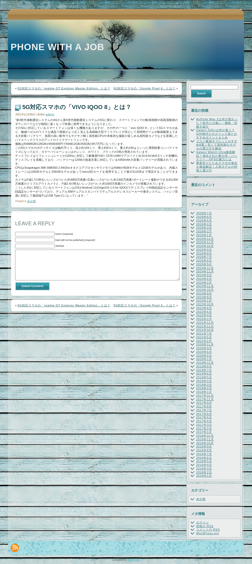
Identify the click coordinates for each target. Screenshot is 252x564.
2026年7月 (204, 213)
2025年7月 (204, 256)
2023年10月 (205, 289)
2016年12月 (205, 435)
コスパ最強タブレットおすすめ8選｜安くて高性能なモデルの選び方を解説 (216, 145)
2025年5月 (204, 264)
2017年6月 (204, 413)
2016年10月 (205, 443)
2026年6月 (204, 216)
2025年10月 (205, 246)
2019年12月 (205, 362)
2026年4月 (204, 224)
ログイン (202, 522)
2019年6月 (204, 373)
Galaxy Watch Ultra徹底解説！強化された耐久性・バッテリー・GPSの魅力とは (216, 155)
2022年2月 (204, 318)
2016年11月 (205, 439)
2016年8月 (204, 450)
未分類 (31, 201)
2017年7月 (204, 410)
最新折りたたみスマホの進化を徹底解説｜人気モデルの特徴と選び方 (216, 166)
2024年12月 (205, 268)
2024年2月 (204, 282)
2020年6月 (204, 351)
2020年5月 (204, 355)
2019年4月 (204, 381)
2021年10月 (205, 329)
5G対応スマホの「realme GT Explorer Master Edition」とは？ (63, 88)
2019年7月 (204, 370)
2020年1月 (204, 359)
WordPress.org (207, 533)
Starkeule (133, 559)
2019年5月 (204, 377)
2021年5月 (204, 337)
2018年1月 (204, 391)
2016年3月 (204, 468)
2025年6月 (204, 260)
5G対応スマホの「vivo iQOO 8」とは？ (76, 107)
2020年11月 (205, 344)
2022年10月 (205, 304)
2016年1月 (204, 475)
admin (50, 114)
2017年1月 (204, 431)
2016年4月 (204, 464)
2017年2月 (204, 428)
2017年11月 (205, 399)
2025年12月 (205, 238)
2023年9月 (204, 293)
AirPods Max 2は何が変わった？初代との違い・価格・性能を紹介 (217, 123)
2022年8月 (204, 308)
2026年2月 (204, 231)
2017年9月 (204, 402)
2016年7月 (204, 453)
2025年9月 (204, 249)
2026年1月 (204, 235)
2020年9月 (204, 348)
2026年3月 (204, 227)
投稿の (205, 526)
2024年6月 (204, 278)
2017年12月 (205, 395)
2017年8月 (204, 406)
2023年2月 (204, 300)
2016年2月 (204, 472)
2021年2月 (204, 340)
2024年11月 (205, 271)
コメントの (208, 529)
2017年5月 (204, 417)
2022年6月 (204, 311)
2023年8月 (204, 297)
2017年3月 (204, 424)
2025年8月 (204, 253)
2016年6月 (204, 457)
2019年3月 (204, 384)
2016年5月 (204, 461)
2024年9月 (204, 275)
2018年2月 (204, 388)
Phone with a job (57, 47)
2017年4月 (204, 421)
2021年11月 (205, 326)
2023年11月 (205, 286)
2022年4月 (204, 315)
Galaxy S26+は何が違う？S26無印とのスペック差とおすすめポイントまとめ (216, 133)
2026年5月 (204, 220)
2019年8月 (204, 366)
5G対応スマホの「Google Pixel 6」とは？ (145, 88)
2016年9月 (204, 446)
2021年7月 (204, 333)
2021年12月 (205, 322)
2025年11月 (205, 242)
